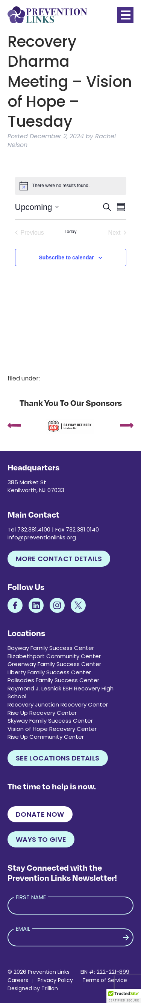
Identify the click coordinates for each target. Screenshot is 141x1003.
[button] (123, 996)
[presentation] (14, 426)
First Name (31, 897)
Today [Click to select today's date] (70, 231)
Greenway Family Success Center (54, 664)
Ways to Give (41, 839)
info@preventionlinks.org (42, 537)
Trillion (49, 988)
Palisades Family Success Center (53, 680)
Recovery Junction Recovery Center (58, 704)
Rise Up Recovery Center (42, 713)
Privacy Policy (55, 980)
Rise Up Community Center (46, 737)
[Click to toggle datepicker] (37, 207)
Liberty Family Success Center (49, 672)
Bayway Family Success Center (51, 648)
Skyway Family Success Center (50, 721)
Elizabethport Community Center (54, 656)
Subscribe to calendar (66, 257)
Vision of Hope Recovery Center (52, 729)
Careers (18, 980)
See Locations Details (58, 758)
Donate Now (40, 814)
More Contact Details (59, 558)
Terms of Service (104, 980)
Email (23, 929)
